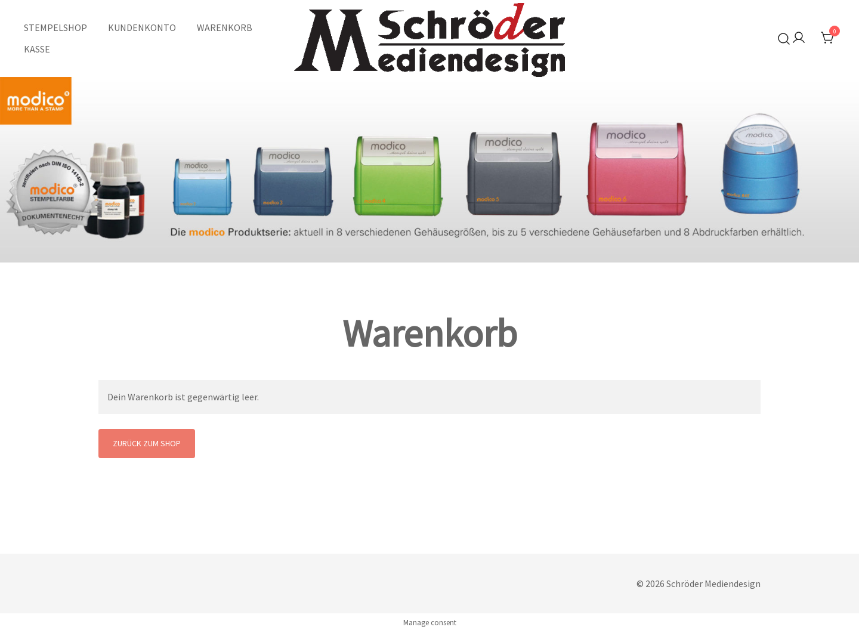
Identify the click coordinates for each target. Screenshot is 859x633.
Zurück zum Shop (147, 443)
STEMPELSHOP (55, 27)
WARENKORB (224, 27)
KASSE (37, 49)
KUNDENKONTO (142, 27)
